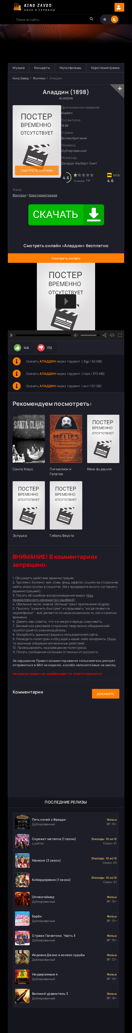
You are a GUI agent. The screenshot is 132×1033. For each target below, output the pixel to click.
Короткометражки (105, 68)
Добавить (106, 694)
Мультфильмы (71, 68)
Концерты (42, 68)
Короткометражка (43, 195)
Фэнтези (39, 78)
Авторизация (119, 7)
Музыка (19, 68)
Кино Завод (21, 78)
